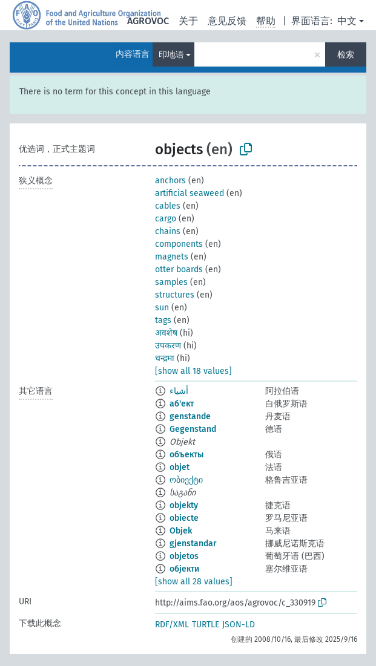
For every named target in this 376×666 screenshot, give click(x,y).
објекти (184, 569)
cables (167, 206)
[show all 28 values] (194, 581)
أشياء (179, 391)
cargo (165, 219)
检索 (345, 55)
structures (174, 295)
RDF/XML (172, 624)
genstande (190, 416)
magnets (171, 257)
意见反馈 (227, 21)
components (179, 244)
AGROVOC (148, 21)
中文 (347, 21)
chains (167, 231)
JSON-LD (238, 624)
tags (163, 320)
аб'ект (182, 404)
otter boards (179, 269)
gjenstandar (193, 543)
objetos (184, 556)
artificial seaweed (189, 193)
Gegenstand (193, 429)
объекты (186, 454)
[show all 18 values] (193, 371)
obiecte (184, 518)
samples (171, 282)
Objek (181, 531)
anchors (170, 180)
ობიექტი (186, 480)
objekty (184, 505)
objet (180, 467)
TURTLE (205, 624)
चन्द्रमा (164, 358)
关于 (188, 21)
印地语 (171, 55)
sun (162, 307)
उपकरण (168, 346)
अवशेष (166, 333)
